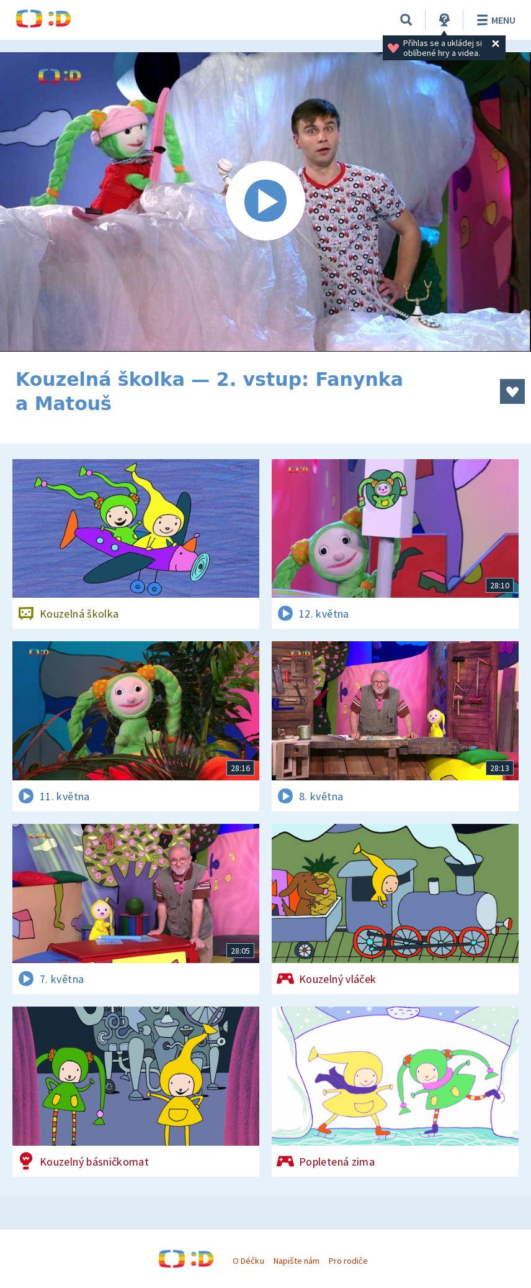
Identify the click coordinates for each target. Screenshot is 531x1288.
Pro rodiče (348, 1260)
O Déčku (248, 1260)
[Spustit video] (265, 202)
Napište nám (296, 1260)
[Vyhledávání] (406, 20)
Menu (494, 20)
